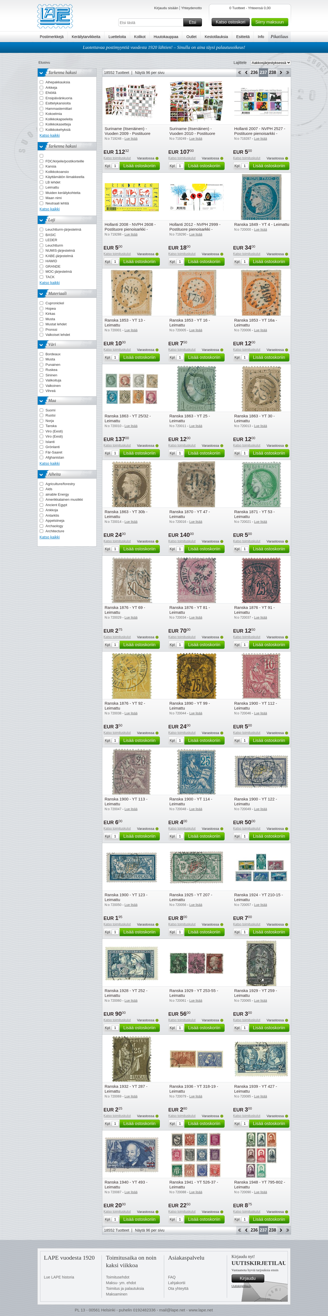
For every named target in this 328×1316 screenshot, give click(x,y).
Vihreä (51, 391)
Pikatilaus (279, 36)
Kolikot (140, 37)
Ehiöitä (51, 93)
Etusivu (44, 62)
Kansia (51, 166)
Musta (50, 319)
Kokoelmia (54, 114)
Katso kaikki (50, 135)
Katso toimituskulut (117, 158)
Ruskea (52, 370)
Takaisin (246, 72)
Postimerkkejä (52, 37)
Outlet (192, 37)
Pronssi (51, 330)
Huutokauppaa (166, 37)
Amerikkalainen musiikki (64, 499)
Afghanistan (55, 457)
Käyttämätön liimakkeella (65, 177)
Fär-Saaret (54, 452)
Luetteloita (117, 37)
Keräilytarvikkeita (86, 37)
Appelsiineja (55, 521)
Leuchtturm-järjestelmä (63, 229)
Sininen (51, 375)
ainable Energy (57, 494)
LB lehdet (53, 182)
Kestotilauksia (216, 37)
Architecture (55, 531)
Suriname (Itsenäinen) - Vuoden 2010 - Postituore (192, 131)
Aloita (239, 72)
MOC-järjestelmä (59, 272)
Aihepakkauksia (58, 82)
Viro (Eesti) (54, 431)
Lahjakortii (176, 1283)
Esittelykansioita (58, 103)
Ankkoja (52, 510)
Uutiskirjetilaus (241, 1286)
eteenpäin (280, 72)
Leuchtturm (54, 245)
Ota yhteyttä (178, 1288)
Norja (50, 421)
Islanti (50, 442)
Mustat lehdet (56, 324)
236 (254, 72)
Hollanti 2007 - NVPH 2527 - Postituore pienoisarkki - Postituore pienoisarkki (259, 133)
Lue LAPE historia (59, 1277)
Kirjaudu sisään (166, 8)
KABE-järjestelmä (59, 256)
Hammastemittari (59, 109)
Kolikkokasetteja (58, 124)
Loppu (287, 72)
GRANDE (53, 266)
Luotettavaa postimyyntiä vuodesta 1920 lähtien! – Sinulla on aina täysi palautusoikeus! (164, 47)
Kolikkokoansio (57, 172)
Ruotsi (51, 415)
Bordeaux (53, 354)
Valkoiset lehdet (58, 335)
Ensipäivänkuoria (59, 98)
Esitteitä (243, 37)
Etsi (194, 22)
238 (272, 72)
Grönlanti (53, 447)
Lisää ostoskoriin (140, 166)
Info (261, 37)
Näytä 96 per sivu (149, 72)
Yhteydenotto (191, 8)
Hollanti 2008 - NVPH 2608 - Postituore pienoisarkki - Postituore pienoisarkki (130, 229)
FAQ (172, 1277)
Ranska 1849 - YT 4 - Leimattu (261, 224)
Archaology (54, 526)
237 (263, 72)
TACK (50, 277)
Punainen (53, 365)
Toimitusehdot (117, 1277)
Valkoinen (53, 386)
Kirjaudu (251, 1278)
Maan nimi (54, 198)
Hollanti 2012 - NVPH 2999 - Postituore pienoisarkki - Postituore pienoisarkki (195, 229)
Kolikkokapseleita (59, 119)
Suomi (51, 410)
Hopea (51, 308)
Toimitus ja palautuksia (125, 1288)
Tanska (51, 426)
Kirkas (50, 314)
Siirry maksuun (271, 22)
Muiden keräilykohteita (63, 193)
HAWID (51, 261)
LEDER (51, 240)
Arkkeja (51, 88)
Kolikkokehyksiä (58, 130)
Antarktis (52, 515)
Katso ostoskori (232, 22)
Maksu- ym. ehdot (121, 1283)
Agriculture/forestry (60, 484)
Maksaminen (116, 1294)
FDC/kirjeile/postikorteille (65, 161)
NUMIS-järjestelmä (60, 250)
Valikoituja (53, 380)
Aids (49, 489)
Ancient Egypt (56, 505)
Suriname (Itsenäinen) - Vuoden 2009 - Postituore (128, 131)
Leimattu (52, 187)
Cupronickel (55, 303)
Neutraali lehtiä (57, 203)
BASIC (51, 235)
